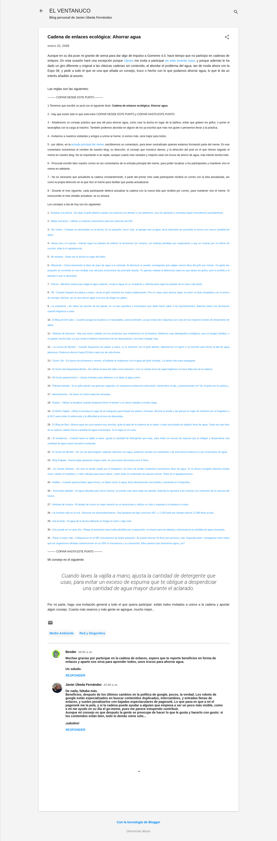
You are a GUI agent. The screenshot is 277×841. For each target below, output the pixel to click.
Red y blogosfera (92, 633)
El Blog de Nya (61, 424)
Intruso (54, 284)
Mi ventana (57, 256)
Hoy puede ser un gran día (66, 529)
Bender (71, 652)
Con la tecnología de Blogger (138, 822)
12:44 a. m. (111, 684)
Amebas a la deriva (61, 212)
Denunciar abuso (139, 831)
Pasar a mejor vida (62, 538)
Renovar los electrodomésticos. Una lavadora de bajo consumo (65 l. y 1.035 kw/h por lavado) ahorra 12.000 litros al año (148, 512)
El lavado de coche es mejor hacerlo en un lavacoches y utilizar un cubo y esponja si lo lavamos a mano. (132, 504)
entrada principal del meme (87, 144)
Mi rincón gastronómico (65, 377)
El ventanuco (60, 438)
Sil (52, 292)
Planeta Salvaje (60, 385)
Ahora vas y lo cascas (63, 243)
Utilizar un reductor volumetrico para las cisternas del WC (101, 221)
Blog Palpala (59, 460)
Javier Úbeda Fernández (84, 684)
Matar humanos (59, 221)
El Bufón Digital (61, 411)
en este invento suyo (180, 60)
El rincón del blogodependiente (69, 369)
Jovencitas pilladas (63, 490)
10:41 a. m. (85, 652)
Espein (56, 402)
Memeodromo (59, 394)
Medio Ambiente (62, 633)
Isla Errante (58, 521)
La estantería (58, 306)
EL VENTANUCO (70, 11)
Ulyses (128, 60)
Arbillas (56, 482)
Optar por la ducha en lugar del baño (85, 256)
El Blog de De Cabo (63, 319)
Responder (76, 675)
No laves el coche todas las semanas (90, 394)
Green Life (58, 360)
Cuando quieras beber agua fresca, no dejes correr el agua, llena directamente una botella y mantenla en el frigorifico (126, 482)
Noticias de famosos (64, 333)
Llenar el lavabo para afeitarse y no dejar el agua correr (110, 377)
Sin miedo (56, 229)
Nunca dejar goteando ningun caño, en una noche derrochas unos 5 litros (108, 460)
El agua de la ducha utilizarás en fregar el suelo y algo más (99, 521)
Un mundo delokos (63, 468)
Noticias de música (62, 504)
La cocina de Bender (64, 347)
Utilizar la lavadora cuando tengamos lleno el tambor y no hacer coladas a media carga (109, 402)
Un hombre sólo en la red (66, 512)
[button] (227, 37)
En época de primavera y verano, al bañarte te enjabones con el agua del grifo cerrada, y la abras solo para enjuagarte (130, 360)
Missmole (56, 265)
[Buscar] (236, 12)
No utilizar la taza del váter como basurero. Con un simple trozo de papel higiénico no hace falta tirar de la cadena (150, 369)
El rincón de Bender (63, 452)
